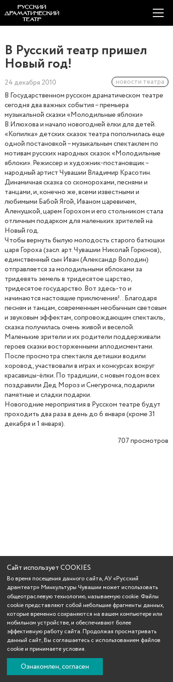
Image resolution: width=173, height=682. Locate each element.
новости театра (140, 81)
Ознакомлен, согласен (55, 667)
